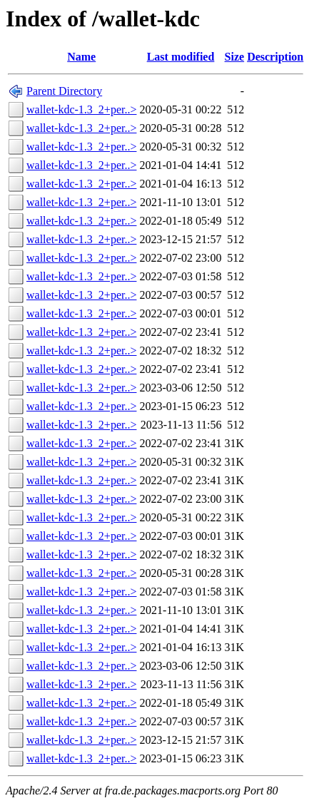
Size (235, 57)
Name (81, 57)
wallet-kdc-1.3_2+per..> (81, 109)
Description (275, 57)
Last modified (181, 57)
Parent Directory (64, 91)
